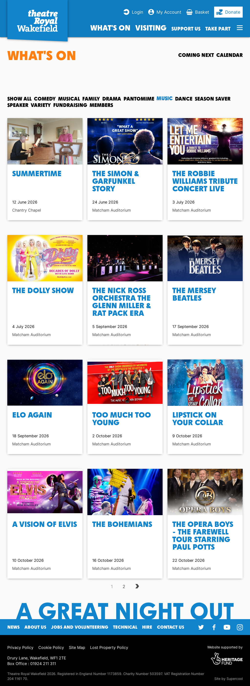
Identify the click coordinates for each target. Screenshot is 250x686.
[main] (125, 321)
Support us (185, 29)
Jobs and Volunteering (79, 627)
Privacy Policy (20, 647)
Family (91, 99)
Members (101, 105)
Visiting (151, 27)
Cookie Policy (51, 647)
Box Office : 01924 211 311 (31, 663)
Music (165, 99)
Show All (19, 99)
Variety (41, 105)
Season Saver (212, 99)
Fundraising (70, 105)
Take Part (217, 29)
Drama (111, 99)
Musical (69, 99)
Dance (183, 99)
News (13, 627)
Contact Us (170, 627)
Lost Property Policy (109, 647)
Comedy (45, 99)
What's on (110, 27)
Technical (125, 627)
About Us (35, 627)
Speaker (17, 105)
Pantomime (139, 99)
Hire (147, 627)
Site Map (77, 647)
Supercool (235, 678)
